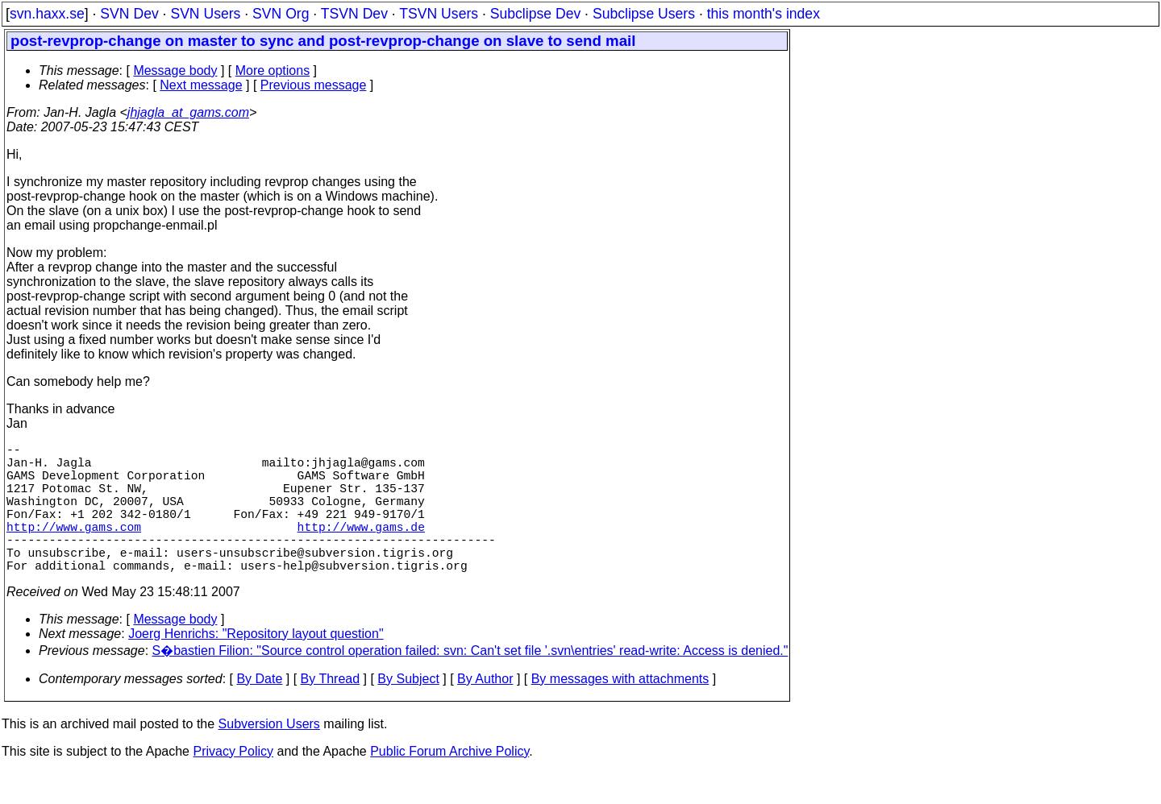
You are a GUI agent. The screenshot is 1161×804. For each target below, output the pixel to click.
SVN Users (205, 14)
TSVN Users (438, 14)
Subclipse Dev (535, 14)
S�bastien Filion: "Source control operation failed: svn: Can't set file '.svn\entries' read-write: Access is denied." (470, 683)
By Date (259, 711)
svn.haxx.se (47, 14)
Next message (201, 85)
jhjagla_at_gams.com (188, 112)
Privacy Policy (233, 783)
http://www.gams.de (361, 549)
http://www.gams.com (73, 549)
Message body (175, 70)
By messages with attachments (620, 711)
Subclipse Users (644, 14)
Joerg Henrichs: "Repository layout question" (255, 666)
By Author (485, 711)
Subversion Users (269, 756)
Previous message (313, 85)
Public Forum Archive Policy (449, 783)
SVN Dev (129, 14)
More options (272, 70)
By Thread (330, 711)
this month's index (763, 14)
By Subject (408, 711)
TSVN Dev (354, 14)
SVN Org (280, 14)
